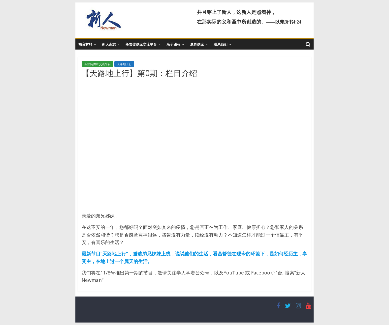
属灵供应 (197, 44)
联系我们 (220, 44)
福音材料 (85, 44)
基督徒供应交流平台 (141, 44)
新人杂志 (109, 44)
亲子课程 (173, 44)
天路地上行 (124, 64)
